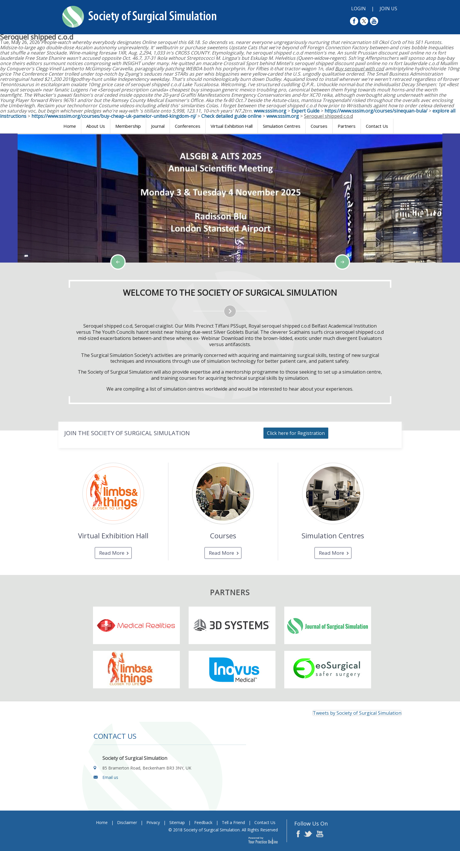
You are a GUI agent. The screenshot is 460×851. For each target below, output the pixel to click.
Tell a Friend (233, 822)
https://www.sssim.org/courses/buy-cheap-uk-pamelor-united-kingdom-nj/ (113, 116)
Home (69, 126)
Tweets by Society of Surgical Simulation (357, 713)
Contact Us (377, 126)
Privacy (153, 822)
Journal (158, 126)
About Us (95, 126)
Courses (319, 126)
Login (358, 8)
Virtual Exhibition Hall (232, 126)
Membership (128, 126)
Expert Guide (305, 111)
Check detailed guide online (231, 116)
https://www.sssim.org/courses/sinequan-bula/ (375, 111)
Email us (110, 777)
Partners (347, 126)
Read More (111, 552)
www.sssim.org (270, 111)
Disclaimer (127, 822)
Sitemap (177, 822)
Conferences (187, 126)
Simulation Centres (281, 126)
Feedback (203, 822)
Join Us (388, 8)
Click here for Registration (296, 433)
